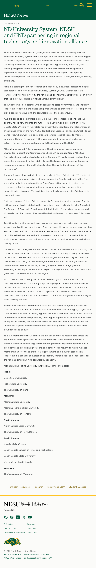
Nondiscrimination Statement (36, 555)
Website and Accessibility (34, 558)
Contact (31, 524)
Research (38, 487)
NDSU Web (9, 558)
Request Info (78, 5)
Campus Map (10, 528)
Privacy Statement (12, 555)
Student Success (78, 487)
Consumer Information (14, 533)
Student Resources (19, 487)
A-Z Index (8, 524)
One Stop (31, 528)
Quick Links (32, 533)
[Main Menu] (89, 5)
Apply (16, 5)
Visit (48, 5)
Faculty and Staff (56, 487)
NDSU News (16, 15)
